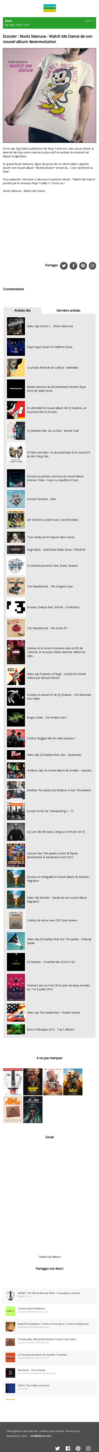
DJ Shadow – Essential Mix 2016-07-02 (51, 962)
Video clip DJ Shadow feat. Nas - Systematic (54, 755)
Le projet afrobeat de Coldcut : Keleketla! (52, 367)
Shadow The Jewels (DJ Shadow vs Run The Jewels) (59, 790)
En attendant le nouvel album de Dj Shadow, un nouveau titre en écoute (56, 410)
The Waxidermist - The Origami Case (50, 586)
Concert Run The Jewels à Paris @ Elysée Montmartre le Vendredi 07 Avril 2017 (52, 855)
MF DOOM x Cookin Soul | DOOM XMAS (52, 520)
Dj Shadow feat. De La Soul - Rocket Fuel (53, 430)
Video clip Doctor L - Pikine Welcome (50, 326)
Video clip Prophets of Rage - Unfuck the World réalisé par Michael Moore (56, 676)
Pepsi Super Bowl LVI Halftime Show (49, 347)
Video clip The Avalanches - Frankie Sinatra (53, 1012)
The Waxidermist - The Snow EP (47, 628)
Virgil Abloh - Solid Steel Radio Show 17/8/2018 (56, 549)
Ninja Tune (22, 25)
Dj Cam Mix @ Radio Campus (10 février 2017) (56, 832)
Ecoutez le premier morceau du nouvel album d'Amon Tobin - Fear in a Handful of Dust (55, 478)
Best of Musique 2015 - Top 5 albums (50, 1029)
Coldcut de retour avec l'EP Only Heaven (52, 920)
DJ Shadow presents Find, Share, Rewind (52, 565)
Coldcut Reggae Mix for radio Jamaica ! (51, 738)
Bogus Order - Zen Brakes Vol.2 (47, 717)
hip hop (9, 25)
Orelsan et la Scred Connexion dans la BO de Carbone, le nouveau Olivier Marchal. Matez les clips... (56, 652)
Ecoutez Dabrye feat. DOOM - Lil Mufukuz (53, 607)
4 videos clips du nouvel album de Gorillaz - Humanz (59, 770)
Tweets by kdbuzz (49, 1257)
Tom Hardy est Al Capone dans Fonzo (51, 537)
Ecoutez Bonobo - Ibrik (41, 499)
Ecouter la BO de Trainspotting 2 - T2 (50, 811)
